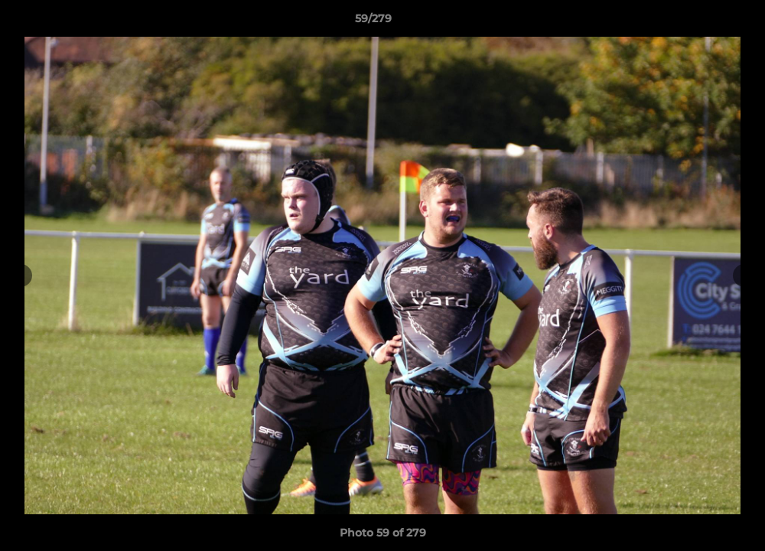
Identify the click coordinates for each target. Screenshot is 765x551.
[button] (701, 22)
